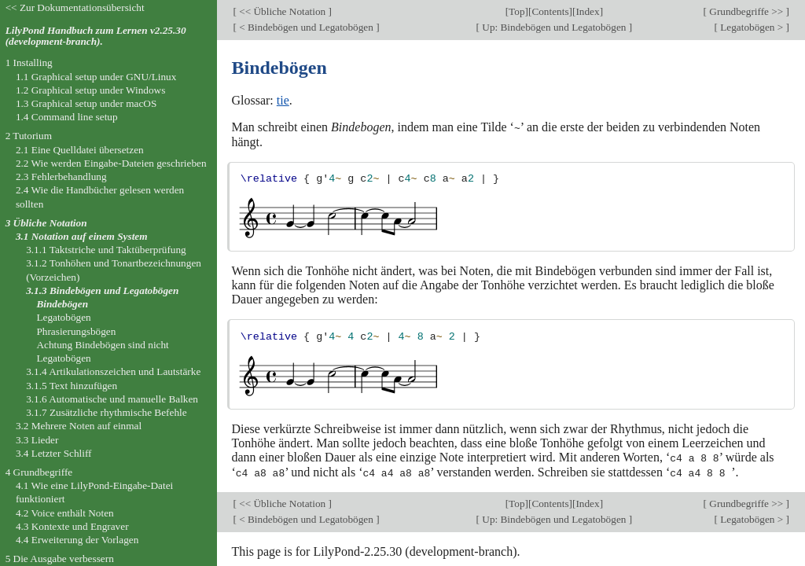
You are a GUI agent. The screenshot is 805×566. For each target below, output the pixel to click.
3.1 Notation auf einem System (82, 236)
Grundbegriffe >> (746, 11)
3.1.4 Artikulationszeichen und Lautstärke (113, 371)
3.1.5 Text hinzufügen (71, 385)
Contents (549, 11)
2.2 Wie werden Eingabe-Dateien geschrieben (111, 163)
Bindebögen (62, 304)
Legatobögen (63, 317)
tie (283, 100)
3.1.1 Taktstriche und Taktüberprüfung (106, 249)
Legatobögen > (752, 27)
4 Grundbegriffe (39, 472)
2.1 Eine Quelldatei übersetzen (80, 150)
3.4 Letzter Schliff (54, 453)
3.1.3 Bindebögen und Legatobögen (102, 290)
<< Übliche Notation (283, 11)
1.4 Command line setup (67, 117)
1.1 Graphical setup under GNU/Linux (96, 77)
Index (587, 11)
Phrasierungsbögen (76, 331)
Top (516, 11)
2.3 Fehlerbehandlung (61, 176)
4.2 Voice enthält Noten (65, 513)
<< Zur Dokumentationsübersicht (75, 7)
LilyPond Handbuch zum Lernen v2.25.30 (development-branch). (96, 36)
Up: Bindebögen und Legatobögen (554, 27)
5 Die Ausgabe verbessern (60, 558)
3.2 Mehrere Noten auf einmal (79, 426)
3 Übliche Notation (46, 223)
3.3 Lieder (37, 440)
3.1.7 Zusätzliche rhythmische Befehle (106, 412)
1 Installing (29, 62)
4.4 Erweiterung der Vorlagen (77, 540)
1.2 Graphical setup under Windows (90, 90)
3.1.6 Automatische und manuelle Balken (112, 399)
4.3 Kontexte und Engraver (72, 526)
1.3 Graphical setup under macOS (86, 103)
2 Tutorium (29, 136)
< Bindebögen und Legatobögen (306, 27)
